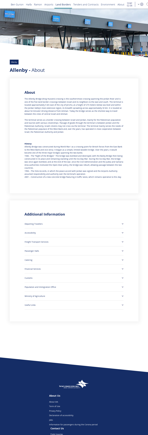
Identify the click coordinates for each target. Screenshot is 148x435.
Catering (28, 260)
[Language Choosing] (140, 4)
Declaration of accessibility (42, 415)
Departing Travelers (34, 224)
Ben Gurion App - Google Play (103, 420)
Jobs (32, 420)
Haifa (29, 4)
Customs (28, 278)
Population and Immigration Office (40, 287)
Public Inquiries (97, 402)
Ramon (38, 4)
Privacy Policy (36, 411)
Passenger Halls (32, 251)
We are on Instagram (99, 411)
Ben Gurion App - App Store (103, 415)
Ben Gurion (17, 4)
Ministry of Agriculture (35, 296)
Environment (108, 4)
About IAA (34, 402)
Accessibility (30, 232)
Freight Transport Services (36, 242)
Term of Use (35, 406)
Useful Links (30, 305)
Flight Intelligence (98, 406)
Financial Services (33, 269)
